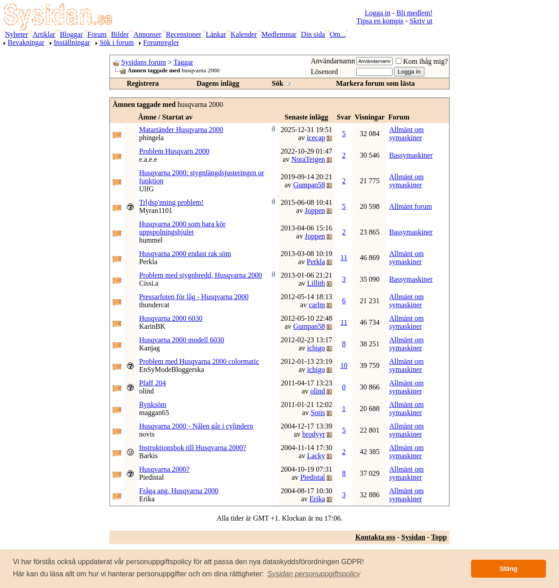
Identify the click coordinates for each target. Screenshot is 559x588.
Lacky (316, 456)
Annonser (147, 34)
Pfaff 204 (152, 383)
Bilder (120, 34)
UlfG (146, 189)
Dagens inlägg (218, 83)
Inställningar (72, 42)
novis (147, 434)
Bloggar (71, 34)
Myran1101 (155, 210)
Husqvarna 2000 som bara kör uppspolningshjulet (182, 228)
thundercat (154, 305)
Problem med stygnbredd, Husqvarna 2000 (200, 275)
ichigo (316, 348)
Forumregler (161, 42)
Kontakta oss (375, 537)
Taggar (183, 62)
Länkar (216, 34)
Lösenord (324, 71)
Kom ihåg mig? (422, 61)
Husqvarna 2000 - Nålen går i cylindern (196, 426)
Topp (439, 537)
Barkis (148, 456)
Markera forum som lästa (375, 83)
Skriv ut (421, 21)
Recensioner (183, 34)
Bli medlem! (414, 13)
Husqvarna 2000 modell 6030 (181, 340)
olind (146, 391)
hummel (150, 240)
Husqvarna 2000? (164, 469)
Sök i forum (117, 42)
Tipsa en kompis (379, 21)
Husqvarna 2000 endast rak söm (185, 253)
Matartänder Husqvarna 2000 (181, 129)
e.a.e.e (148, 159)
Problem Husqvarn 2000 (174, 151)
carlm (317, 305)
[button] (314, 574)
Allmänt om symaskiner (406, 133)
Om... (338, 34)
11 (344, 257)
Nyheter (16, 34)
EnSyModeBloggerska (171, 369)
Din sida (313, 34)
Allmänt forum (410, 206)
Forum (97, 34)
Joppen (315, 210)
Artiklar (44, 34)
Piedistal (151, 477)
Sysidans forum (143, 62)
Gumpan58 (309, 185)
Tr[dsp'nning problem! (171, 202)
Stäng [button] (509, 568)
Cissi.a (148, 283)
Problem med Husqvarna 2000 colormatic (199, 361)
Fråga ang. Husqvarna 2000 (178, 491)
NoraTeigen (308, 159)
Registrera (143, 83)
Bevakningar (26, 42)
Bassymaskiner (410, 155)
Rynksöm (152, 404)
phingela (151, 137)
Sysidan (413, 537)
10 (343, 365)
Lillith (316, 283)
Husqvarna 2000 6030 (170, 318)
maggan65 (154, 412)
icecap (316, 137)
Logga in (377, 13)
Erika (147, 499)
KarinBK (152, 326)
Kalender (244, 34)
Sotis (317, 412)
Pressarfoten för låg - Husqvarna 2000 (194, 297)
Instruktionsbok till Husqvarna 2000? (192, 447)
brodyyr (313, 434)
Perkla (148, 261)
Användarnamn (333, 61)
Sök (278, 83)
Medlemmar (279, 34)
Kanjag (149, 348)
